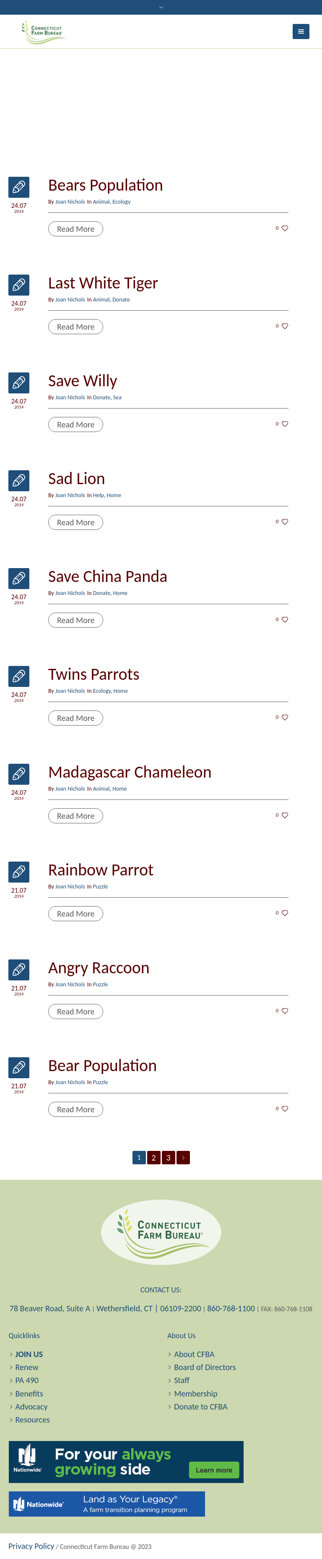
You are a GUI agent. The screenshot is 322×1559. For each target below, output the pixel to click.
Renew (27, 1367)
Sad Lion (76, 478)
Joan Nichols (70, 201)
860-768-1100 (231, 1308)
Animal (101, 201)
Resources (33, 1420)
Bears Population (105, 185)
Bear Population (102, 1065)
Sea (117, 397)
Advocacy (32, 1407)
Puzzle (100, 886)
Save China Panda (107, 576)
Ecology (121, 201)
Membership (196, 1394)
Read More (75, 229)
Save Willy (82, 380)
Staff (182, 1380)
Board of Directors (205, 1367)
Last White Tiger (103, 282)
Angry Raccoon (99, 967)
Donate (121, 299)
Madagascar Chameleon (130, 772)
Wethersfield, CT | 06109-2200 (148, 1308)
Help (98, 495)
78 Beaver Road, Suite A (50, 1308)
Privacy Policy (31, 1546)
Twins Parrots (94, 674)
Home (114, 495)
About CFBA (194, 1354)
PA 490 (27, 1380)
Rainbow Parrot (100, 869)
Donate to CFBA (200, 1407)
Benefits (29, 1394)
